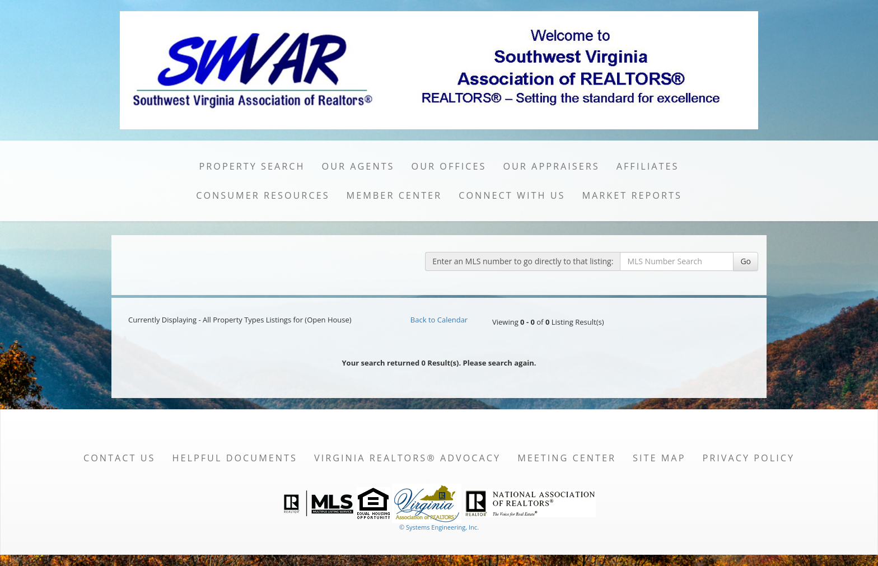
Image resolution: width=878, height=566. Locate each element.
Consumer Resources (262, 195)
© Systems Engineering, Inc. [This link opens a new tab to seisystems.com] (439, 527)
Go (745, 261)
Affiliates (648, 166)
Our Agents (358, 166)
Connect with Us (512, 195)
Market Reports (631, 195)
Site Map (659, 458)
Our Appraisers (551, 166)
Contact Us (119, 458)
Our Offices (449, 166)
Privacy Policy (748, 458)
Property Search (252, 166)
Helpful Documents (234, 458)
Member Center (394, 195)
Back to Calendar (439, 320)
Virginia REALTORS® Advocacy (407, 458)
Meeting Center (566, 458)
